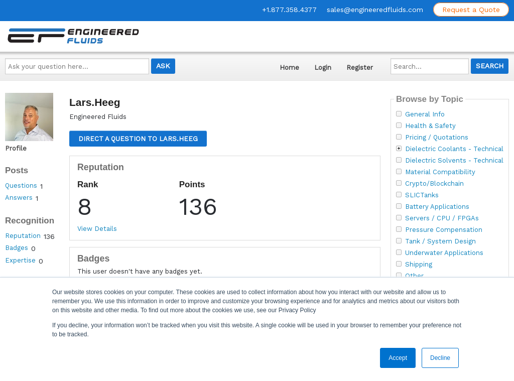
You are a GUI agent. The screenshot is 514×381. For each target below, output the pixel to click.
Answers (19, 197)
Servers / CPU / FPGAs (442, 218)
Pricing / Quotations (436, 137)
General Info (425, 114)
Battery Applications (437, 206)
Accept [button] (398, 357)
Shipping (418, 264)
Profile (16, 148)
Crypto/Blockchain (434, 183)
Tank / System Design (440, 241)
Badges (16, 247)
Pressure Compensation (443, 229)
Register (359, 67)
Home (289, 67)
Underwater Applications (444, 253)
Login (322, 67)
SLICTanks (422, 195)
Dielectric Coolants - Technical (454, 149)
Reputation (23, 235)
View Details (97, 228)
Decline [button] (440, 357)
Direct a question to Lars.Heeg (138, 139)
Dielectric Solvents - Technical (454, 160)
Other (414, 276)
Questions (21, 185)
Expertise (20, 260)
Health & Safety (430, 126)
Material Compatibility (440, 172)
